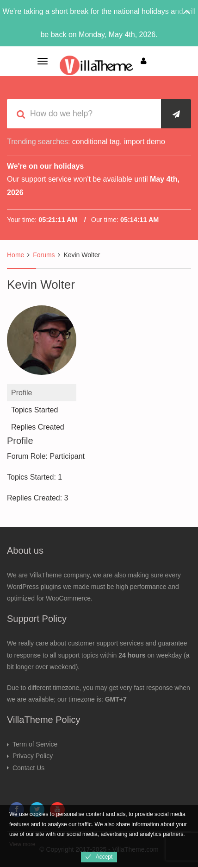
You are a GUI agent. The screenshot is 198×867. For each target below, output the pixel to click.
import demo (144, 142)
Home (15, 255)
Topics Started (34, 410)
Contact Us (28, 768)
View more (22, 844)
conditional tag (96, 142)
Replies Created (37, 427)
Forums (44, 255)
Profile (21, 393)
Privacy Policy (32, 755)
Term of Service (34, 744)
